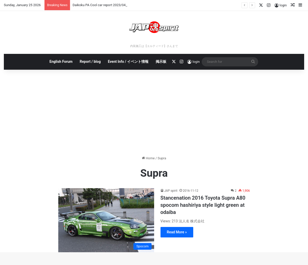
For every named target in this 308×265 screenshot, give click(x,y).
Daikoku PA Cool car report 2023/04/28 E (103, 5)
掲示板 (161, 61)
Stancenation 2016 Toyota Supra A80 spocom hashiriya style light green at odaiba (203, 205)
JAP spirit (171, 190)
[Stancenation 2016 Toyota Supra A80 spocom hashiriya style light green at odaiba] (106, 220)
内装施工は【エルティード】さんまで (154, 46)
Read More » (177, 232)
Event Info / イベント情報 (128, 61)
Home (148, 158)
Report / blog (90, 61)
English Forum (61, 61)
